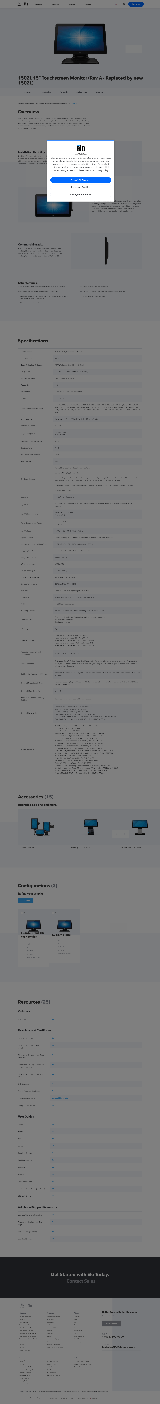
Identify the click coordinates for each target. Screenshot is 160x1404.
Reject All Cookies (80, 187)
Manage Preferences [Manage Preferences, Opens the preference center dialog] (80, 195)
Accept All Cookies (81, 180)
